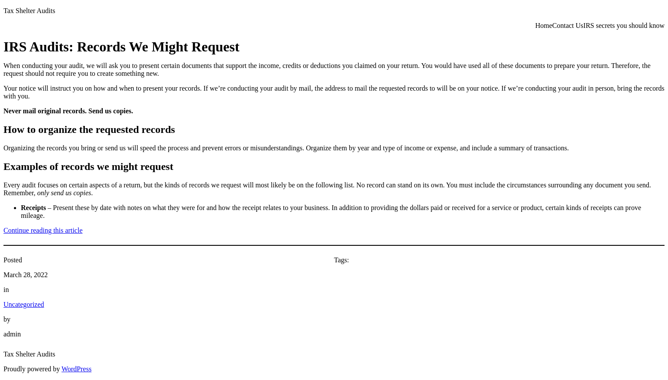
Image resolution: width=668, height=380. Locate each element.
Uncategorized (23, 304)
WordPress (76, 369)
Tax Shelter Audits (29, 10)
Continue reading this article (43, 230)
